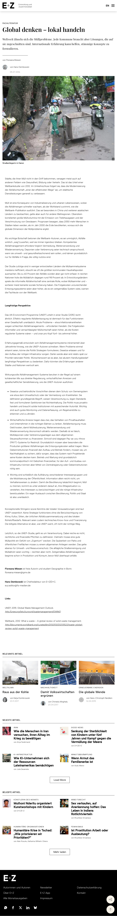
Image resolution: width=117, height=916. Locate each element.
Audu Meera (79, 766)
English (107, 5)
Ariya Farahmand (23, 742)
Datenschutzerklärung (89, 887)
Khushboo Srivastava (82, 818)
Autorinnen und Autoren (16, 887)
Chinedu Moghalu (58, 701)
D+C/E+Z (78, 746)
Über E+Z (8, 892)
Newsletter (46, 887)
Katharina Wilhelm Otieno (38, 841)
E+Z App (45, 892)
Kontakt (81, 892)
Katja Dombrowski (20, 698)
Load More (60, 779)
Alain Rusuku (22, 841)
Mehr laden (59, 851)
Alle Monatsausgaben (15, 898)
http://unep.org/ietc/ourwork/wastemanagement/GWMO (33, 611)
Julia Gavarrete (23, 769)
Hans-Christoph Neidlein (99, 698)
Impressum (46, 898)
